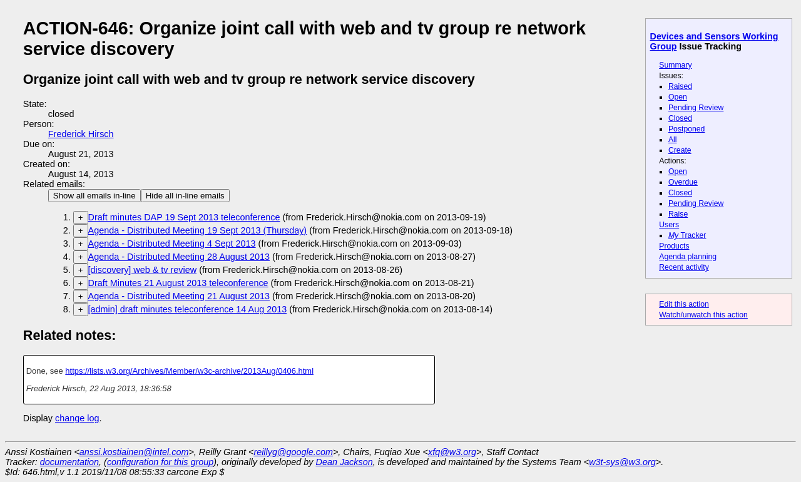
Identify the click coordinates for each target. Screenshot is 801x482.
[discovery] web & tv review (142, 270)
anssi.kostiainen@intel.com (134, 452)
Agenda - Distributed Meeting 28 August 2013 (179, 257)
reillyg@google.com (293, 452)
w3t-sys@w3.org (622, 462)
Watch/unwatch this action (703, 314)
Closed (680, 118)
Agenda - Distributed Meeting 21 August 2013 (179, 296)
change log (77, 418)
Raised (680, 86)
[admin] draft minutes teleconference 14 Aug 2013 (187, 309)
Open (677, 97)
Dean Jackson (344, 462)
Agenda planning (688, 256)
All (672, 139)
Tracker (687, 235)
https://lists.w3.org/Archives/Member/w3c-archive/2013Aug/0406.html (189, 371)
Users (669, 224)
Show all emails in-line (94, 195)
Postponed (686, 129)
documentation (69, 462)
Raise (678, 214)
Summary (675, 65)
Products (674, 246)
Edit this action (684, 304)
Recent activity (684, 267)
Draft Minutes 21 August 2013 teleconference (178, 283)
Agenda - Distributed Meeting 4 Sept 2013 (172, 243)
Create (679, 150)
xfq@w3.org (452, 452)
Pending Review (695, 107)
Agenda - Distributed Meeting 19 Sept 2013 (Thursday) (197, 230)
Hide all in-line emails (185, 195)
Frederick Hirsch (81, 134)
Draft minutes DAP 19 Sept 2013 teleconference (184, 217)
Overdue (683, 182)
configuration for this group (160, 462)
